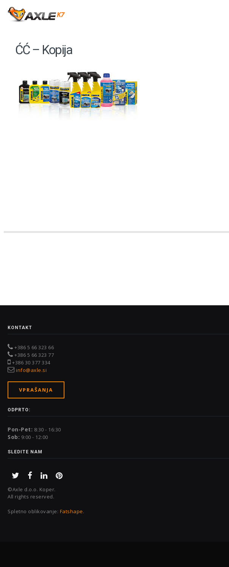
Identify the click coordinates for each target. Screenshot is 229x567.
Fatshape (71, 511)
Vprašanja (36, 389)
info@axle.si (31, 370)
